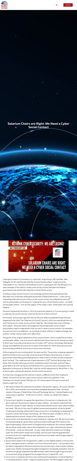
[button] (56, 5)
